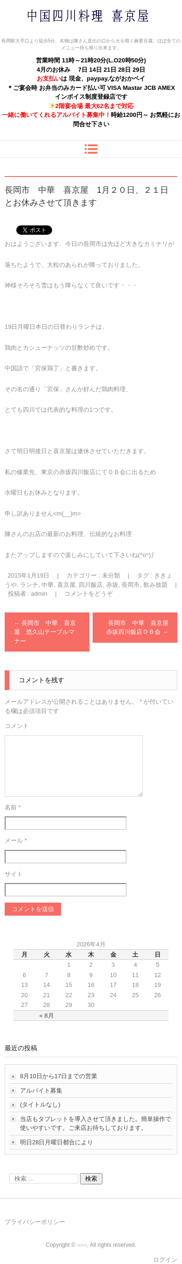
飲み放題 (155, 584)
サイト (14, 873)
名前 (13, 807)
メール (16, 840)
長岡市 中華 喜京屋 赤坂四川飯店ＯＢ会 (140, 627)
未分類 (111, 575)
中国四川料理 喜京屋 (63, 33)
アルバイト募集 (41, 1090)
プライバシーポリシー (35, 1221)
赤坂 (112, 584)
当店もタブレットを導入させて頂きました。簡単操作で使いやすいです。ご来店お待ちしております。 (95, 1123)
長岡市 (130, 584)
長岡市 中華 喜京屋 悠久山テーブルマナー (45, 632)
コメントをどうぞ (88, 593)
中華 (47, 584)
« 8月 (47, 1015)
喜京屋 (66, 584)
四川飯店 (91, 584)
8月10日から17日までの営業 (58, 1076)
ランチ (29, 584)
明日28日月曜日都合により (56, 1142)
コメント (17, 725)
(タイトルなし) (40, 1104)
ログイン (165, 1259)
